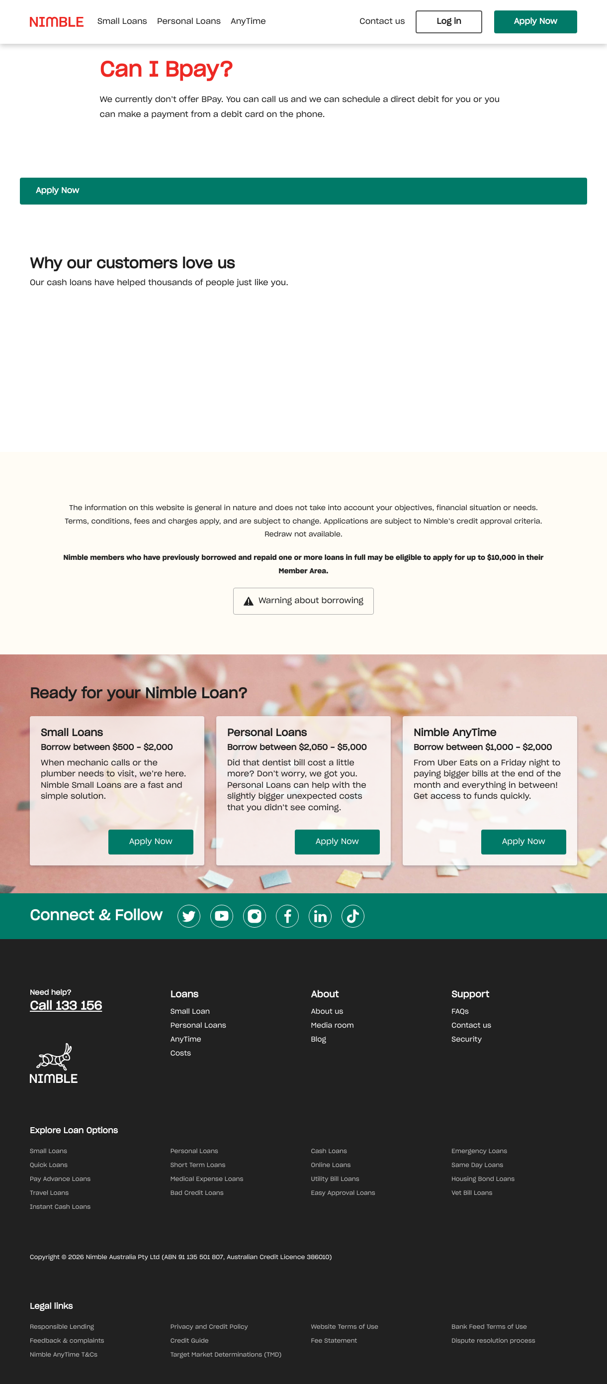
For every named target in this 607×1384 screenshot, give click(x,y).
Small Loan (190, 1011)
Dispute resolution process (493, 1341)
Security (466, 1039)
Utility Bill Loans (335, 1179)
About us (327, 1011)
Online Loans (331, 1166)
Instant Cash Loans (60, 1207)
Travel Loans (49, 1193)
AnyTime (186, 1039)
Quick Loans (49, 1166)
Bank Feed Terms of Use (489, 1327)
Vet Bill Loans (471, 1193)
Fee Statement (334, 1341)
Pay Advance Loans (60, 1179)
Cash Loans (329, 1152)
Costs (181, 1053)
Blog (319, 1039)
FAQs (460, 1011)
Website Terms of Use (344, 1327)
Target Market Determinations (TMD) (226, 1355)
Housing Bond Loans (483, 1179)
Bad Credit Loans (197, 1193)
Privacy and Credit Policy (209, 1327)
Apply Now (535, 22)
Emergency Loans (479, 1152)
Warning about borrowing (303, 601)
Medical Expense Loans (207, 1179)
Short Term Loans (198, 1166)
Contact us (382, 22)
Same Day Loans (477, 1166)
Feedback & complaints (67, 1341)
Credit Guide (190, 1341)
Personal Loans (198, 1025)
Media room (332, 1025)
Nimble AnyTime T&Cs (63, 1355)
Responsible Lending (62, 1327)
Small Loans (48, 1152)
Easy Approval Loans (343, 1193)
